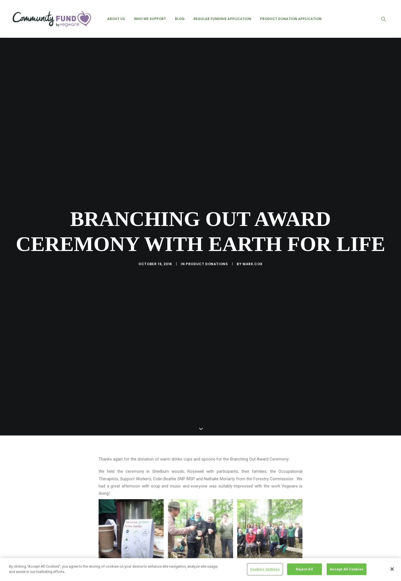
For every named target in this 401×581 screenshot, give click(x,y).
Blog (180, 18)
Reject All (304, 569)
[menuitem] (116, 19)
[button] (386, 19)
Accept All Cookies (346, 569)
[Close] (392, 569)
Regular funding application (222, 18)
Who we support (150, 18)
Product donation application (291, 18)
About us (116, 18)
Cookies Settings (265, 569)
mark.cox (253, 260)
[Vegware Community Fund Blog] (52, 19)
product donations (207, 260)
